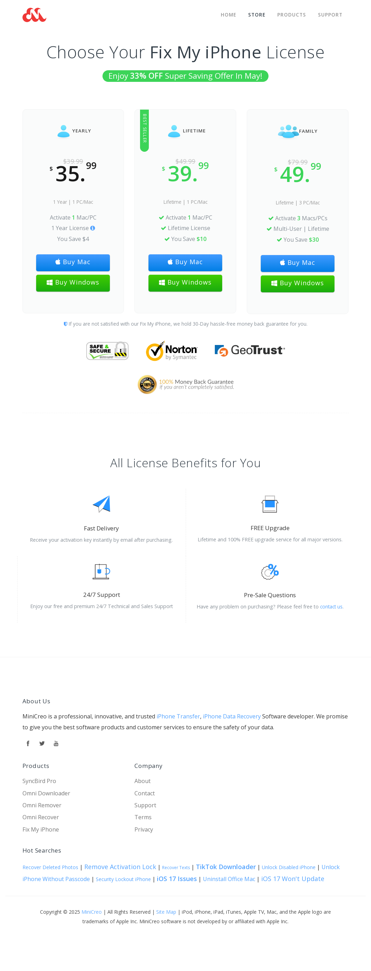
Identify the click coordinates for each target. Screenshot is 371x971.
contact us (331, 606)
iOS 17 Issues (177, 878)
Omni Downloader (46, 793)
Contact (144, 793)
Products (291, 13)
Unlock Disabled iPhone (289, 867)
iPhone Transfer (178, 716)
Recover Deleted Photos (50, 867)
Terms (143, 817)
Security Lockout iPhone (123, 879)
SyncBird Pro (39, 781)
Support (330, 13)
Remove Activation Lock (120, 866)
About (142, 781)
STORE (255, 13)
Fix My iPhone (40, 829)
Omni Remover (41, 805)
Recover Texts (176, 868)
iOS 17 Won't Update (292, 878)
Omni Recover (40, 817)
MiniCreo (91, 911)
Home (226, 13)
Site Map (166, 911)
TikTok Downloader (226, 866)
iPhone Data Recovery (232, 716)
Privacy (143, 829)
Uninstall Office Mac (229, 879)
